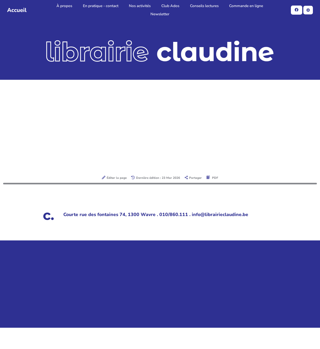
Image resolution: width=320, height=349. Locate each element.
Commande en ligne (246, 5)
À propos (64, 5)
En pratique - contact (100, 5)
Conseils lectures (204, 5)
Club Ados (170, 5)
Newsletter (159, 14)
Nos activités (140, 5)
